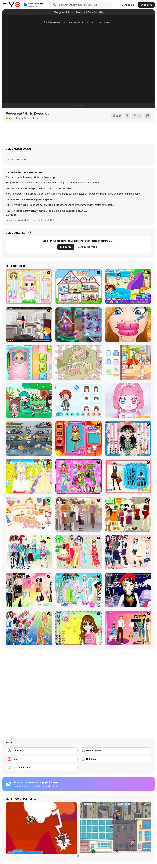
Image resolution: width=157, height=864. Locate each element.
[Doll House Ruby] (78, 286)
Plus (78, 856)
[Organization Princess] (78, 362)
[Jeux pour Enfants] (42, 767)
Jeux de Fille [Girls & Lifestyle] (23, 220)
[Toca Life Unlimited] (78, 400)
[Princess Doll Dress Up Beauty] (128, 400)
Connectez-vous (87, 247)
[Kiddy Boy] (29, 324)
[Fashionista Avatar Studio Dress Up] (29, 400)
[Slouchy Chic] (29, 590)
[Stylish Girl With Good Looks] (128, 590)
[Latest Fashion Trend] (29, 628)
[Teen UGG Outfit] (128, 362)
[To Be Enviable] (78, 628)
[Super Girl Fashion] (128, 514)
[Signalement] (137, 116)
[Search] (54, 5)
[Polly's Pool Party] (128, 286)
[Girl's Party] (29, 514)
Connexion (127, 4)
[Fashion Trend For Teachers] (78, 514)
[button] (11, 215)
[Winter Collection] (29, 552)
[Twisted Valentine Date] (78, 324)
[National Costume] (78, 552)
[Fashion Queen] (128, 476)
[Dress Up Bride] (29, 476)
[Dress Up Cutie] (128, 438)
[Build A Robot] (29, 438)
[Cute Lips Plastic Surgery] (128, 324)
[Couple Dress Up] (128, 628)
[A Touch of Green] (78, 476)
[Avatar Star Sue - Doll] (78, 438)
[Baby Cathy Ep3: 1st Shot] (29, 362)
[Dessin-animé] (115, 750)
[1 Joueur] (42, 750)
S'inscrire (146, 4)
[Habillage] (115, 759)
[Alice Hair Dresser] (29, 286)
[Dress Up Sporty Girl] (128, 552)
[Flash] (42, 759)
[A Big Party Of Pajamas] (78, 590)
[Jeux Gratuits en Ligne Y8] (14, 4)
